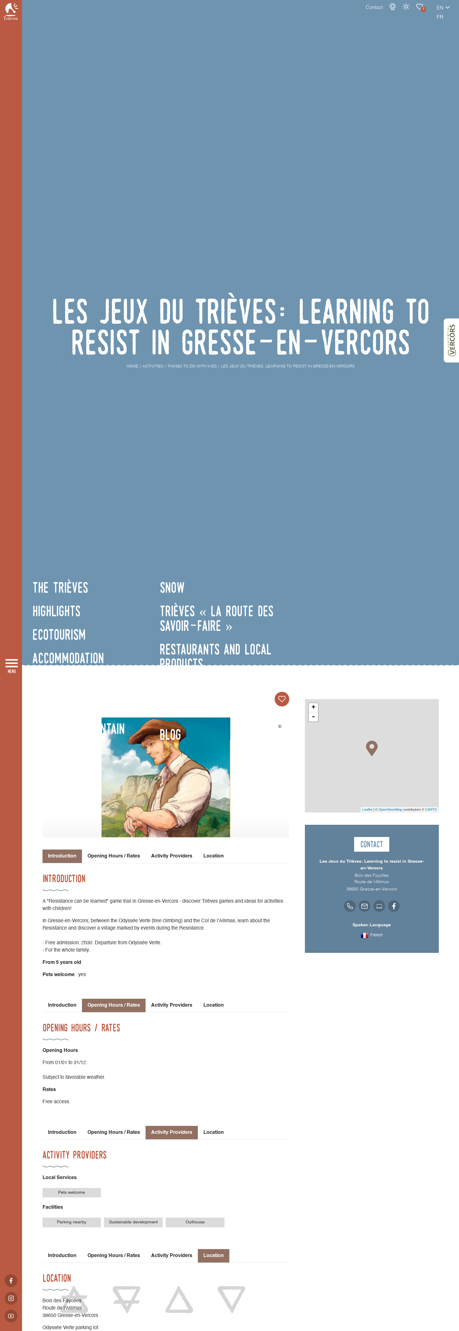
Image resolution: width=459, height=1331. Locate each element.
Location (213, 856)
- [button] (313, 716)
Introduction (62, 1005)
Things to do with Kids (398, 13)
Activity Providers (171, 856)
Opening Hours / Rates (113, 856)
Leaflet (367, 809)
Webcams (371, 13)
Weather (384, 13)
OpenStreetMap (390, 809)
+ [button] (313, 707)
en (418, 14)
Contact (352, 13)
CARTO (431, 809)
